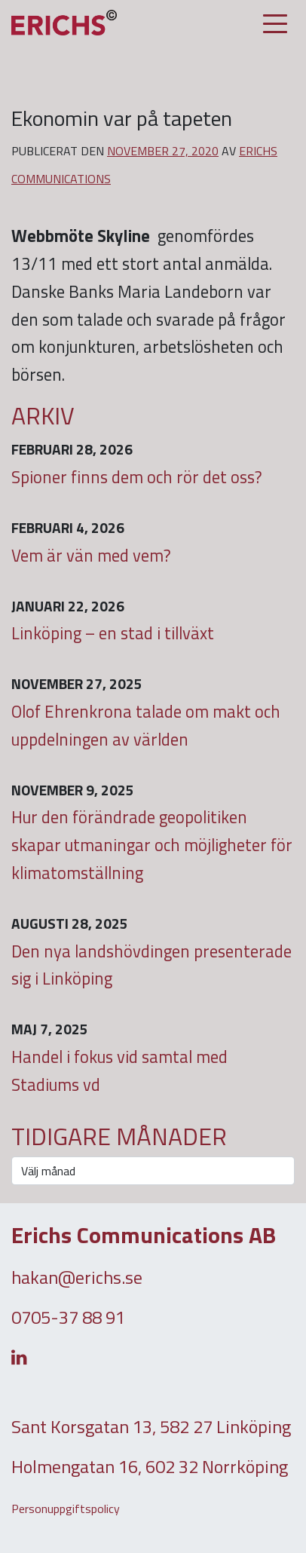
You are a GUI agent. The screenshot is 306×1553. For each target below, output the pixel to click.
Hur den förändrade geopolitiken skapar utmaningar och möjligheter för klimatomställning (151, 845)
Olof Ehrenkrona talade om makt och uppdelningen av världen (145, 725)
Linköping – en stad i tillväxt (112, 633)
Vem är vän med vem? (91, 555)
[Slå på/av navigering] (274, 24)
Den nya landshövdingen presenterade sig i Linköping (151, 965)
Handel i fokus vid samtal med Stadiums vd (119, 1071)
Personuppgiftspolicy (65, 1508)
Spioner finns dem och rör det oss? (136, 477)
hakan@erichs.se (76, 1277)
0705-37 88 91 (68, 1317)
